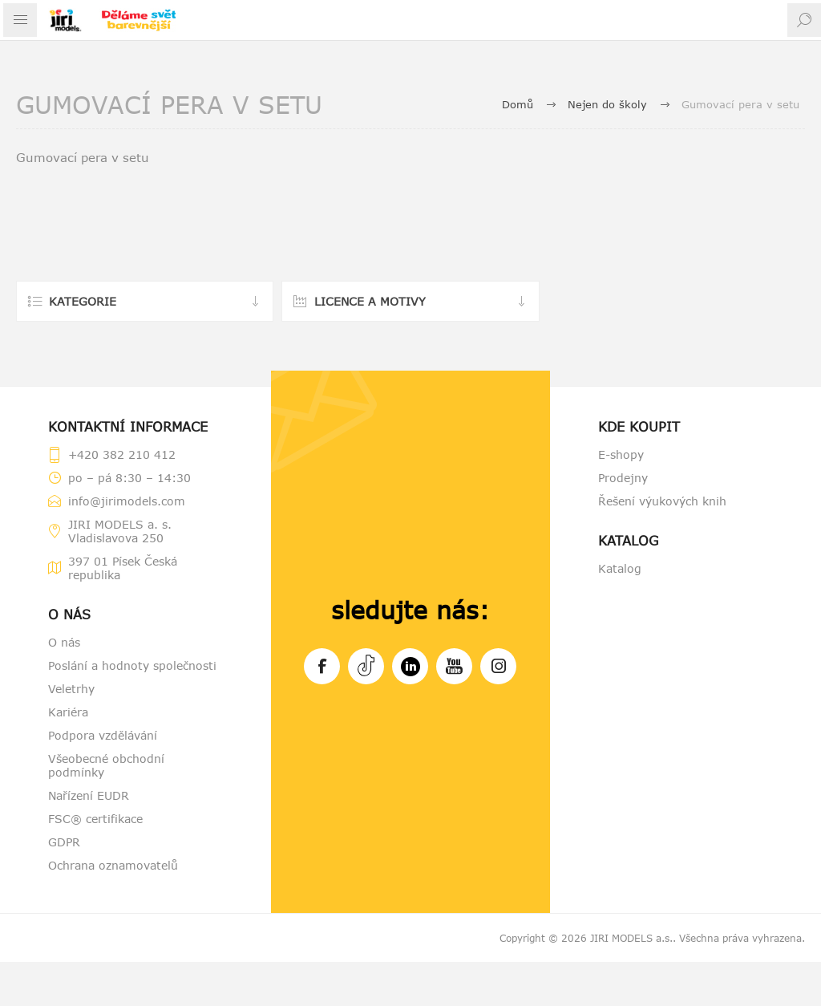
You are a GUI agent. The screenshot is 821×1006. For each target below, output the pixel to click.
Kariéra (68, 712)
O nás (64, 642)
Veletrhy (71, 689)
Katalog (619, 568)
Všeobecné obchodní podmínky (106, 765)
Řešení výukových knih (662, 501)
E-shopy (621, 454)
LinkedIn (410, 663)
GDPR (64, 842)
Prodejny (623, 478)
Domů (517, 104)
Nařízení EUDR (88, 795)
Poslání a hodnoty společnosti (132, 665)
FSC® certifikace (95, 818)
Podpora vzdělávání (102, 735)
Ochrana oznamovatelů (113, 865)
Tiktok (366, 663)
